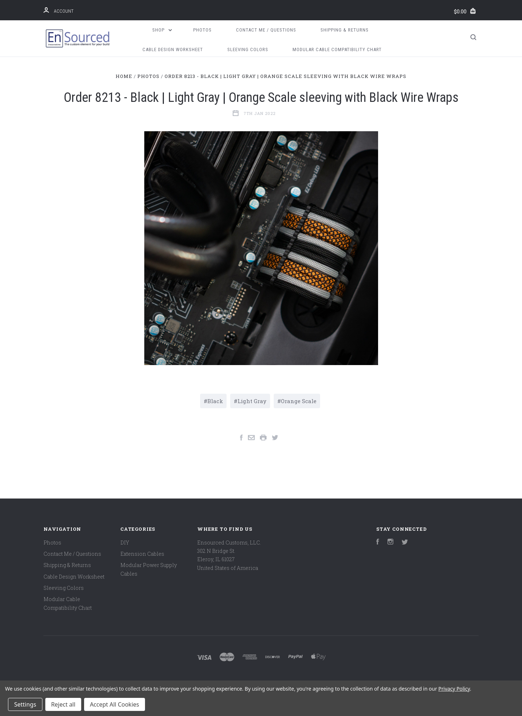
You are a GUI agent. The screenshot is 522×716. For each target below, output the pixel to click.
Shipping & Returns (344, 30)
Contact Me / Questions (266, 30)
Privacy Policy (454, 688)
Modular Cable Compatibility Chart (337, 49)
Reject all (63, 704)
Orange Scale (298, 401)
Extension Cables (142, 553)
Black (215, 401)
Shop (162, 30)
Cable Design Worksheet (172, 49)
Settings (25, 704)
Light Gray (251, 401)
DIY (124, 542)
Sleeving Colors (247, 49)
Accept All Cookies (114, 704)
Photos (202, 30)
